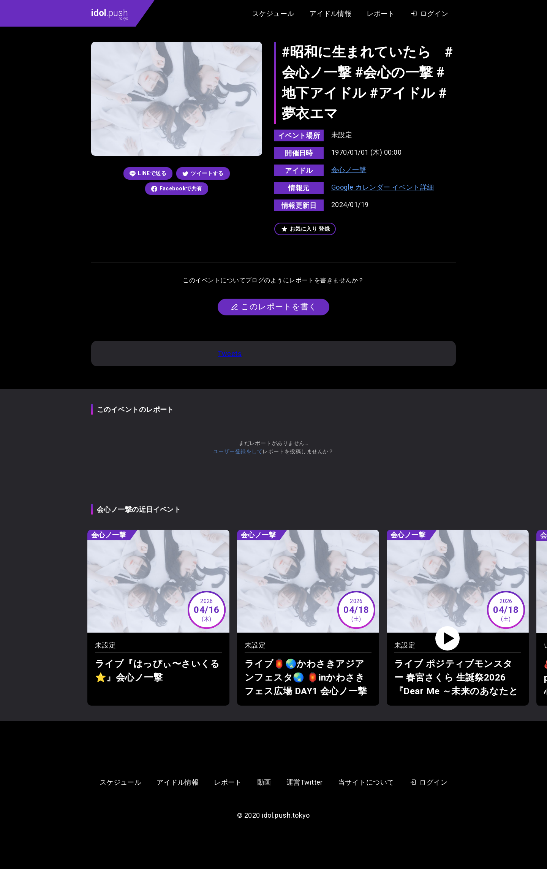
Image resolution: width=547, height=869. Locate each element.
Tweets (230, 354)
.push (109, 14)
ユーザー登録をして (237, 451)
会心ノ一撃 (348, 170)
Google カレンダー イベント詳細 (382, 187)
